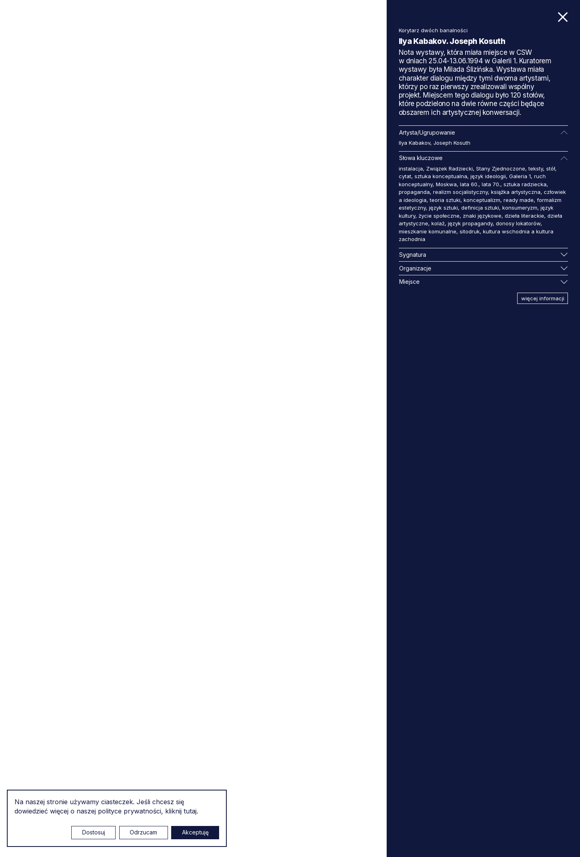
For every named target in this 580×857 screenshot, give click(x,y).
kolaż (438, 223)
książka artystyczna (516, 192)
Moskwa (446, 184)
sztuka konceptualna (440, 176)
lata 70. (491, 184)
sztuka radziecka (525, 184)
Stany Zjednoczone (500, 168)
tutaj (190, 811)
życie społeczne (439, 215)
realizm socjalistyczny (460, 192)
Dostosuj (93, 832)
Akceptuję (195, 832)
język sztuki (443, 207)
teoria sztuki (445, 200)
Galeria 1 (520, 176)
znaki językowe (482, 215)
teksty (535, 168)
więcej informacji (542, 298)
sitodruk (470, 231)
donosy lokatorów (518, 223)
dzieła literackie (524, 215)
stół (550, 168)
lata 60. (469, 184)
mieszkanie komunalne (427, 231)
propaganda (414, 192)
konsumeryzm (519, 207)
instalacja (411, 168)
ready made (518, 200)
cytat (405, 176)
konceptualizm (482, 200)
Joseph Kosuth (451, 142)
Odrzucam (143, 832)
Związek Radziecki (449, 168)
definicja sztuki (480, 207)
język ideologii (488, 176)
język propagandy (470, 223)
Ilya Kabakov (414, 142)
